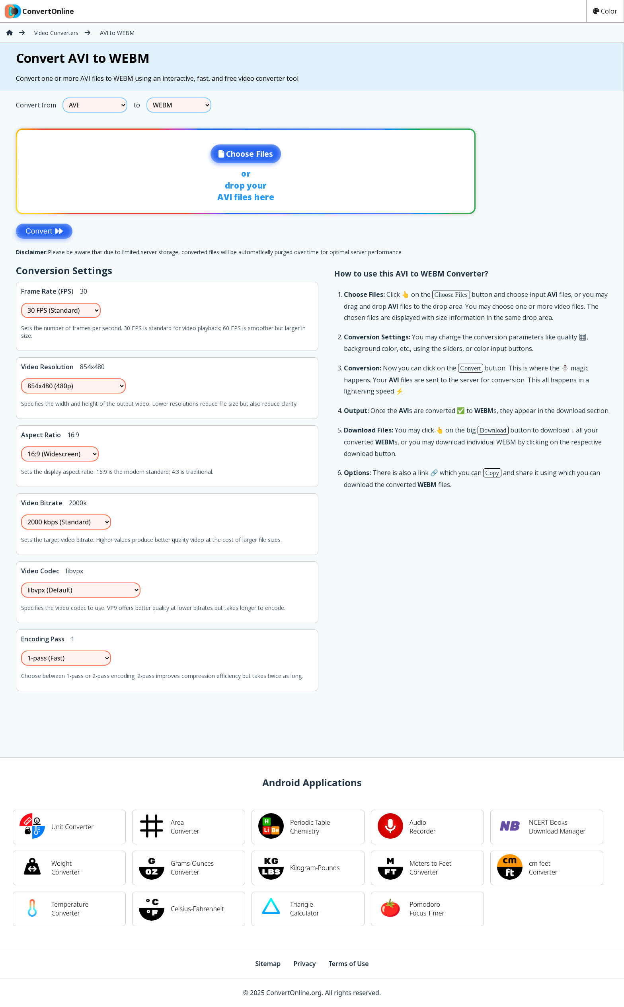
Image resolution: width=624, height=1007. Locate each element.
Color (605, 11)
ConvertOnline (38, 11)
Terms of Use (349, 963)
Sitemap (268, 963)
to (137, 105)
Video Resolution (47, 366)
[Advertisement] (557, 168)
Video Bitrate (41, 503)
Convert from (36, 105)
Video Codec (40, 571)
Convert (44, 231)
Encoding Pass (42, 639)
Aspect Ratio (41, 434)
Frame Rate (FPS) (47, 291)
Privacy (304, 963)
